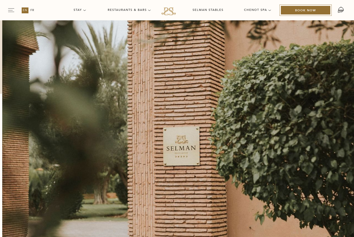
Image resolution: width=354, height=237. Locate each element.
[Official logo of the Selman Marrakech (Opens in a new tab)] (253, 176)
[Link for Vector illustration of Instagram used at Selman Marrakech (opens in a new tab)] (299, 155)
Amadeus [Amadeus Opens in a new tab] (199, 225)
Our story (53, 131)
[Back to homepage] (177, 73)
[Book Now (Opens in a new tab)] (305, 10)
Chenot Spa (257, 10)
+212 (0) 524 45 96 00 (76, 168)
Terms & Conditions (223, 131)
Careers (92, 131)
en (25, 10)
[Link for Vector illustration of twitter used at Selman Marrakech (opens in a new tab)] (313, 155)
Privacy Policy (168, 131)
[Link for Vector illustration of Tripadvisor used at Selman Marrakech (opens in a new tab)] (286, 155)
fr (32, 10)
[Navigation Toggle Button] (11, 10)
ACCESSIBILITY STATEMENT (287, 131)
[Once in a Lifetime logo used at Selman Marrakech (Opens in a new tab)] (295, 194)
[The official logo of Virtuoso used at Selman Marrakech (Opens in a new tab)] (295, 176)
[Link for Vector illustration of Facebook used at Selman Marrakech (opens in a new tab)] (272, 155)
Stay (80, 10)
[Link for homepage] (168, 11)
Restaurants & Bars (129, 10)
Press (127, 131)
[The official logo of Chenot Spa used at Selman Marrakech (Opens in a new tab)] (253, 194)
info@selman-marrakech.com (63, 174)
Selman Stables (208, 10)
